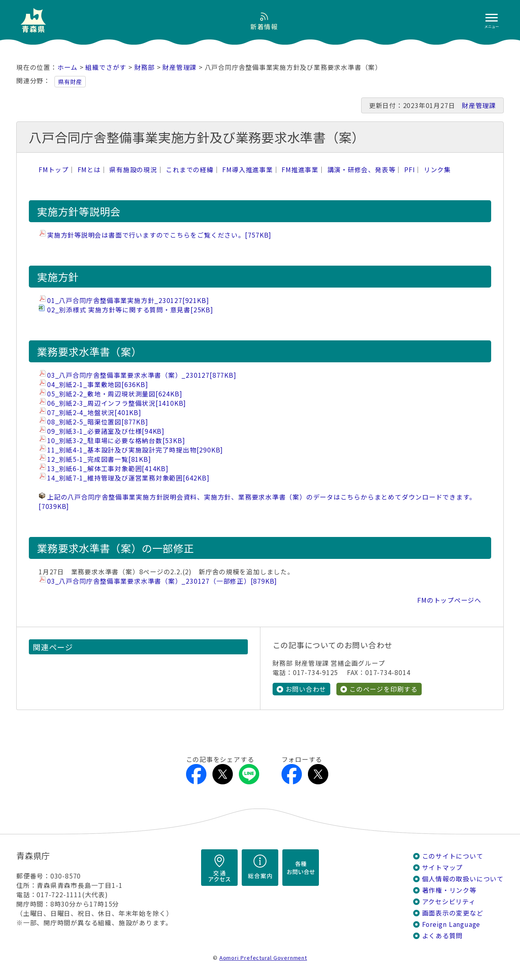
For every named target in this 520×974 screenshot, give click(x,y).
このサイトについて (452, 856)
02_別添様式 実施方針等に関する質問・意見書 (130, 309)
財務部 (144, 67)
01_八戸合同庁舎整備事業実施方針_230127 (128, 300)
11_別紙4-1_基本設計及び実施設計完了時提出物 (135, 450)
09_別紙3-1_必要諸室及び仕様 (106, 431)
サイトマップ (442, 867)
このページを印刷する (383, 689)
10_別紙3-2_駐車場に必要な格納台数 (116, 440)
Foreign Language (451, 924)
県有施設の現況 (133, 169)
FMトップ (54, 169)
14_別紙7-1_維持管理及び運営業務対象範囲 (128, 478)
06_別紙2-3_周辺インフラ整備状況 (116, 403)
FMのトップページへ (449, 600)
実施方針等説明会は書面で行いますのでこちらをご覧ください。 (159, 235)
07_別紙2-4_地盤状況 (94, 412)
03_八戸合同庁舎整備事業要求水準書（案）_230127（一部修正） (162, 581)
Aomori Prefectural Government (263, 957)
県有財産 (70, 82)
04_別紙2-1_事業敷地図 (97, 384)
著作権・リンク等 (449, 890)
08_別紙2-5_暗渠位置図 (97, 421)
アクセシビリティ (449, 901)
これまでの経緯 (190, 169)
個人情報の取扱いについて (463, 878)
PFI (409, 169)
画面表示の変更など (452, 913)
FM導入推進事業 (247, 169)
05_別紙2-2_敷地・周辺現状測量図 (114, 393)
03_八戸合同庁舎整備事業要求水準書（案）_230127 (141, 375)
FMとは (89, 169)
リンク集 (437, 169)
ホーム (67, 67)
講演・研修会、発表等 (361, 169)
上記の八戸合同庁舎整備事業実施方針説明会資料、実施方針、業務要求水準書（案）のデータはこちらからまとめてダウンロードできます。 (257, 501)
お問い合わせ (306, 689)
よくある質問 (442, 935)
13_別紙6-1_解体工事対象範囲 (108, 468)
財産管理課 (179, 67)
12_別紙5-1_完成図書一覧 (99, 459)
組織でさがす (105, 67)
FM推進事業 (300, 169)
